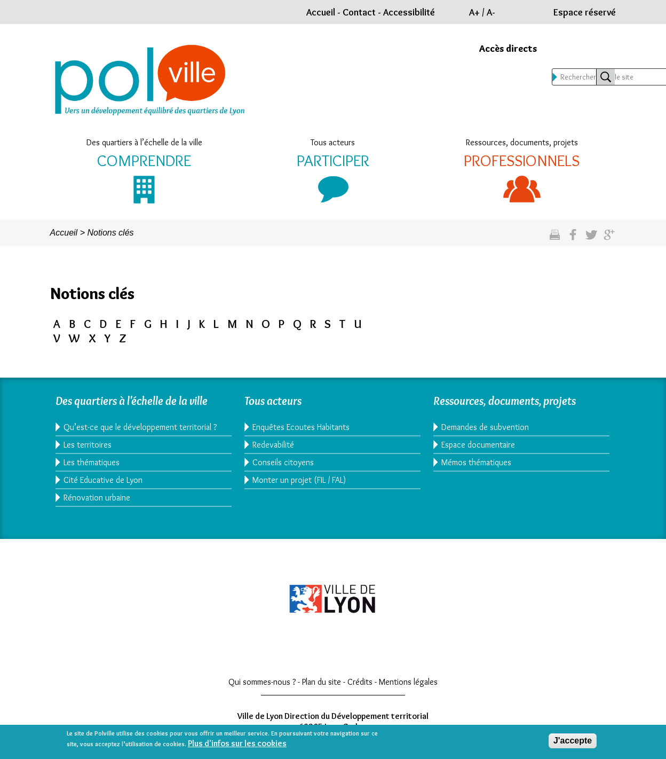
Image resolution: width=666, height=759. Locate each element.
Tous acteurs (333, 142)
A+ (474, 12)
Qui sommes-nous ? (262, 682)
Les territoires (88, 445)
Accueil (320, 12)
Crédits (359, 682)
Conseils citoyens (283, 462)
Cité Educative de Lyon (103, 480)
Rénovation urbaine (97, 497)
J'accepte (572, 740)
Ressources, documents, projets (522, 142)
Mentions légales (408, 682)
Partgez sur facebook (573, 239)
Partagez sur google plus (609, 239)
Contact (359, 12)
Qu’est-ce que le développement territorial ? (140, 427)
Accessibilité (409, 12)
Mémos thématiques (476, 462)
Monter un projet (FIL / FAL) (299, 480)
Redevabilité (273, 445)
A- (491, 12)
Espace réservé (584, 12)
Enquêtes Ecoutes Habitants (301, 427)
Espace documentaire (478, 445)
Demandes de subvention (485, 427)
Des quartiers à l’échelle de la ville (144, 142)
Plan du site (321, 682)
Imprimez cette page (554, 239)
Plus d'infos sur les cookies (237, 743)
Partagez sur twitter (591, 239)
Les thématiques (92, 462)
